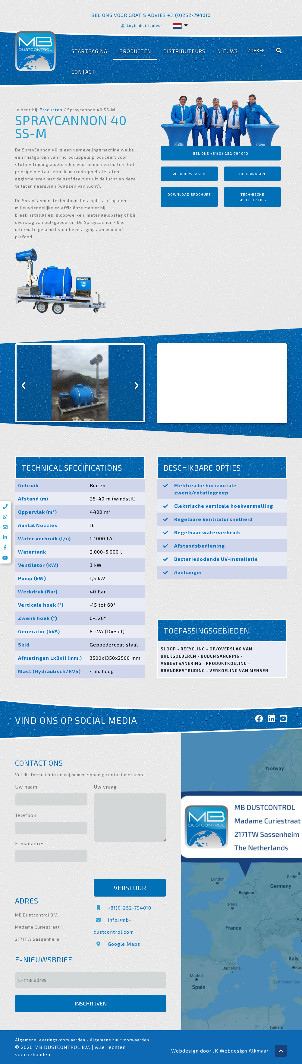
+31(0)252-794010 (122, 907)
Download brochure (189, 194)
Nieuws (227, 51)
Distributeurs (184, 51)
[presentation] (24, 383)
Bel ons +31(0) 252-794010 (220, 153)
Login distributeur (141, 25)
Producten (135, 51)
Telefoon (25, 815)
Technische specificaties (252, 197)
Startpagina (89, 51)
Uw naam (26, 786)
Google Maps (117, 944)
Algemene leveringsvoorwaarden (50, 1039)
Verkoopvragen (189, 174)
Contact (83, 72)
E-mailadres (30, 843)
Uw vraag (105, 786)
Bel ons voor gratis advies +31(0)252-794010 (151, 15)
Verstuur (130, 887)
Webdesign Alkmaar (244, 1050)
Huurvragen (252, 174)
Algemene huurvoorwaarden (119, 1039)
